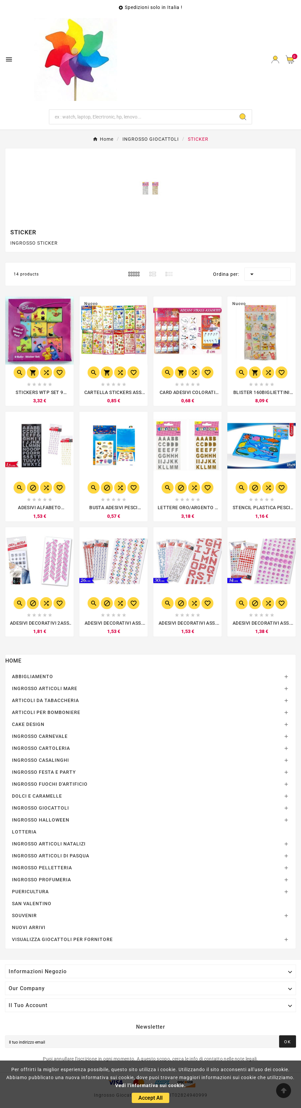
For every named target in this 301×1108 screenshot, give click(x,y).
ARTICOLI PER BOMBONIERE (46, 712)
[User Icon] (275, 59)
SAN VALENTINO (31, 903)
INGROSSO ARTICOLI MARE (44, 688)
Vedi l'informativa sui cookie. (150, 1085)
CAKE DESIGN (28, 724)
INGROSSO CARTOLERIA (41, 748)
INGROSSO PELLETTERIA (42, 867)
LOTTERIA (24, 831)
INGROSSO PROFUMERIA (41, 879)
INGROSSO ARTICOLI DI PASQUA (50, 855)
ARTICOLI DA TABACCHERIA (45, 700)
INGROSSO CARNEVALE (40, 736)
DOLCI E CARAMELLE (37, 796)
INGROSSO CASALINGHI (40, 760)
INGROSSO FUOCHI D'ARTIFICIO (50, 784)
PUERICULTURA (30, 891)
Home (13, 661)
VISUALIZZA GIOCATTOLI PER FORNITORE (62, 939)
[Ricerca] (142, 117)
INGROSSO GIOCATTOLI (40, 808)
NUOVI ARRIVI (28, 927)
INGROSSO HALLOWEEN (40, 820)
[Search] (243, 116)
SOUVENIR (24, 915)
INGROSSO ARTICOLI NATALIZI (49, 843)
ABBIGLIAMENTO (32, 676)
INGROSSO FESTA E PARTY (44, 772)
